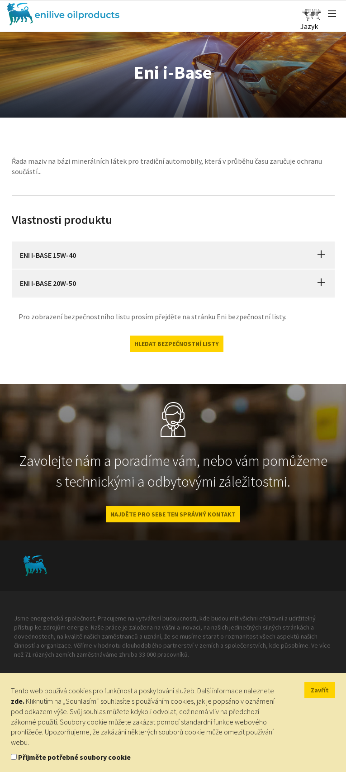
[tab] (173, 255)
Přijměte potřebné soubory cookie (74, 757)
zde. (17, 701)
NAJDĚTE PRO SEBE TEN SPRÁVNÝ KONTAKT (173, 514)
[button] (321, 255)
